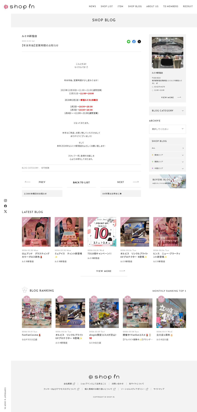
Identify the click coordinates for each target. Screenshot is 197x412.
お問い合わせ (118, 383)
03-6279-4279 (159, 86)
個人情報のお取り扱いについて (98, 389)
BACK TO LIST (81, 182)
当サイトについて (136, 383)
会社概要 (68, 383)
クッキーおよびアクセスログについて (60, 389)
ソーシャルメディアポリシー (133, 389)
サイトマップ (158, 389)
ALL (153, 148)
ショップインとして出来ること (93, 383)
